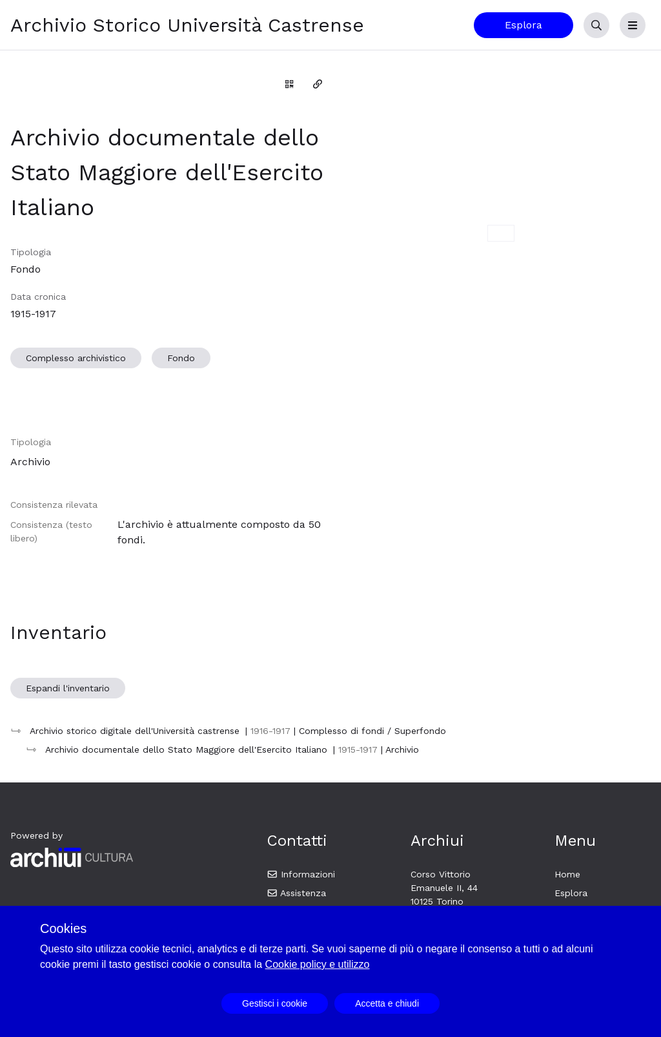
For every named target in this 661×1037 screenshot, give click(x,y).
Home (567, 874)
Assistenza (297, 893)
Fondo (181, 358)
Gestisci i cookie (274, 1003)
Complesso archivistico (76, 358)
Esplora (523, 25)
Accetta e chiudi (387, 1003)
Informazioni (301, 874)
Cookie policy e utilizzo (317, 964)
